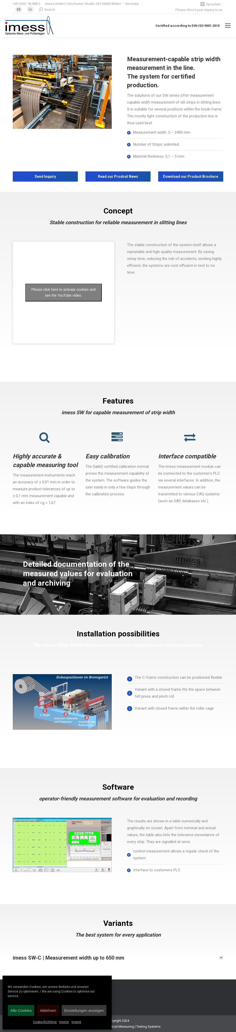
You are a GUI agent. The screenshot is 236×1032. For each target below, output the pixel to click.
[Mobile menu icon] (228, 25)
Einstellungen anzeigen (84, 1010)
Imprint (64, 1022)
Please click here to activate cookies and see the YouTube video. (63, 292)
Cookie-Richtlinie (45, 1022)
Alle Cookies (21, 1010)
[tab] (118, 958)
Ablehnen (48, 1010)
